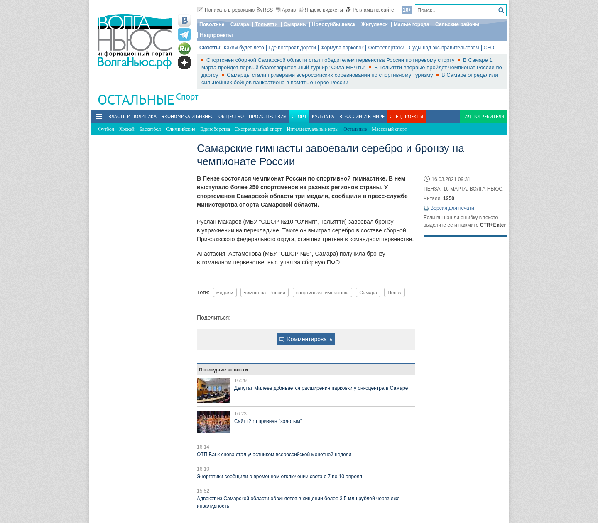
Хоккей (127, 129)
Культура (323, 116)
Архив (286, 10)
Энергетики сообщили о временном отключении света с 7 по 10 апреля (279, 476)
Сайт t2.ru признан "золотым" (268, 421)
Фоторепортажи (386, 48)
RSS (265, 10)
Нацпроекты (216, 35)
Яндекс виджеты (321, 10)
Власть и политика (132, 116)
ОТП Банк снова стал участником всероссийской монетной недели (274, 454)
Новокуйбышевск (333, 24)
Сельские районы (457, 24)
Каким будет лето (244, 48)
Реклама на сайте (370, 10)
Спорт (187, 96)
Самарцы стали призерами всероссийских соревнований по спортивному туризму (330, 75)
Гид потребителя (483, 116)
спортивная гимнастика (322, 292)
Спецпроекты (406, 116)
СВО (489, 48)
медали (224, 292)
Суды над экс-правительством (444, 48)
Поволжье (211, 24)
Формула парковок (342, 48)
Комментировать (306, 339)
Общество (231, 116)
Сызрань (295, 24)
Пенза (394, 292)
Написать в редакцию (226, 10)
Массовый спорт (389, 129)
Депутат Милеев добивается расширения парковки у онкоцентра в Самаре (321, 388)
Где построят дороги (292, 48)
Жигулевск (374, 24)
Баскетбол (150, 129)
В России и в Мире (362, 116)
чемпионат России (264, 292)
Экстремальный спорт (258, 129)
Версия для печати (452, 208)
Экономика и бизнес (187, 116)
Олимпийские (180, 129)
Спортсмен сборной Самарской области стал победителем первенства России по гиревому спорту (331, 60)
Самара (239, 24)
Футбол (106, 129)
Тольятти (266, 24)
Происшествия (268, 116)
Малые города (411, 24)
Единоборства (215, 129)
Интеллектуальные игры (313, 129)
